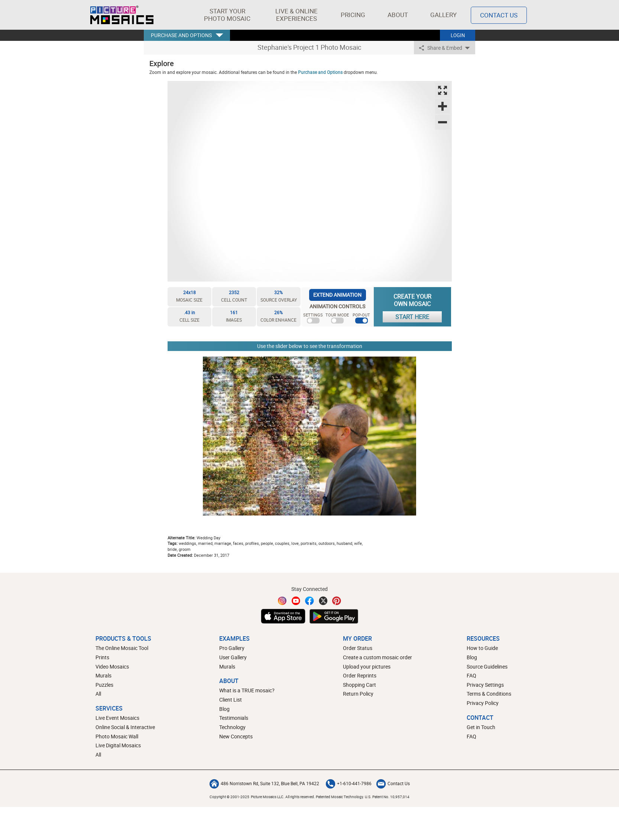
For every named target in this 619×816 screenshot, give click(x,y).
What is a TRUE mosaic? (247, 690)
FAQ (471, 675)
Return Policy (358, 693)
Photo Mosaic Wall (116, 736)
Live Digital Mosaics (118, 745)
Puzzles (104, 684)
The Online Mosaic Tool (121, 647)
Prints (102, 657)
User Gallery (233, 657)
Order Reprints (359, 675)
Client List (230, 699)
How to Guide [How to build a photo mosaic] (482, 647)
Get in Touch (481, 727)
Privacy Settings (485, 684)
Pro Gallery (231, 647)
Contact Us (393, 783)
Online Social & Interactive (125, 727)
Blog (224, 708)
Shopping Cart (359, 684)
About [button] (399, 14)
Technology (232, 727)
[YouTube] (296, 600)
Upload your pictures (366, 666)
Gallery (443, 14)
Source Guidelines (487, 666)
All (98, 693)
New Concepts (236, 736)
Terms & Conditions (489, 693)
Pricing (353, 14)
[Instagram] (282, 600)
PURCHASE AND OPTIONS (181, 35)
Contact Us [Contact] (499, 15)
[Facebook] (309, 600)
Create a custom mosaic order (377, 657)
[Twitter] (323, 600)
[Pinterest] (336, 600)
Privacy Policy (483, 702)
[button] (227, 15)
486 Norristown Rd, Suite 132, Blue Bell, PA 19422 (264, 783)
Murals (103, 675)
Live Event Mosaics (117, 717)
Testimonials (233, 717)
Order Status (357, 647)
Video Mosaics (112, 666)
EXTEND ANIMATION (337, 294)
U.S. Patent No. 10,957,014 (387, 796)
